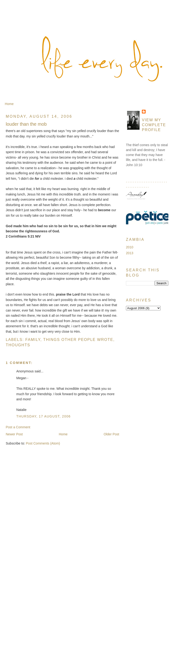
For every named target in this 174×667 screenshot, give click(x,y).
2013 (129, 253)
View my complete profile (154, 125)
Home (9, 104)
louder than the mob (26, 124)
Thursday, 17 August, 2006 (43, 416)
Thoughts (18, 345)
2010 (129, 247)
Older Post (111, 434)
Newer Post (14, 434)
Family (32, 339)
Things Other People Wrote (78, 339)
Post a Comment (18, 427)
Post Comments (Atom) (43, 443)
